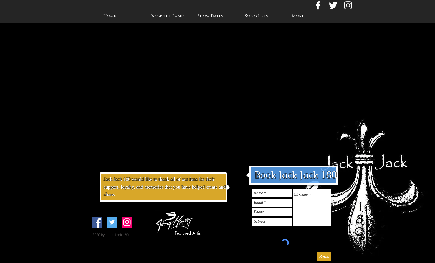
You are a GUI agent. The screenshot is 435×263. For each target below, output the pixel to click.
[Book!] (324, 256)
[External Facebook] (154, 56)
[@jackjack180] (333, 5)
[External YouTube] (154, 127)
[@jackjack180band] (348, 5)
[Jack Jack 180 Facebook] (318, 5)
